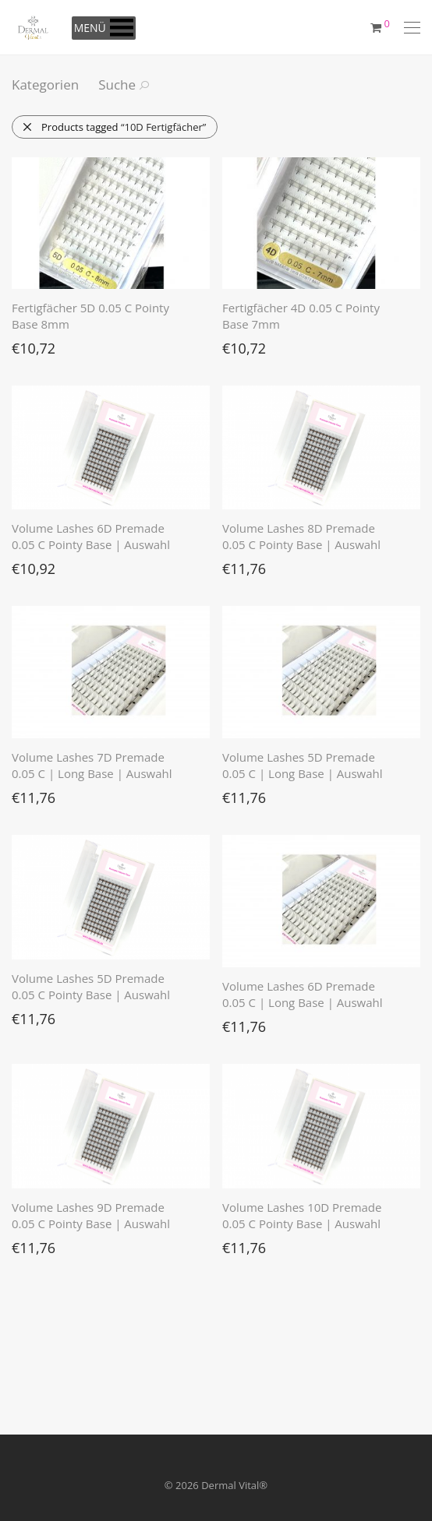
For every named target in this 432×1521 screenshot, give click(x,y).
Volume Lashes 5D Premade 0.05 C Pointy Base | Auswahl (91, 986)
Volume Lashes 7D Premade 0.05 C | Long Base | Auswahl (92, 765)
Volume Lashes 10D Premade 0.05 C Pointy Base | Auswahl (301, 1215)
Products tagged (114, 127)
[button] (90, 28)
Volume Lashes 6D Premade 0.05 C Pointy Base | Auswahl (91, 536)
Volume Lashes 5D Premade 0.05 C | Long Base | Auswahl (302, 765)
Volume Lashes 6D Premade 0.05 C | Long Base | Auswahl (302, 994)
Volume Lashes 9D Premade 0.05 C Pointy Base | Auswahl (91, 1215)
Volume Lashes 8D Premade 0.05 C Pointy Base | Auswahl (301, 536)
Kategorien (45, 84)
